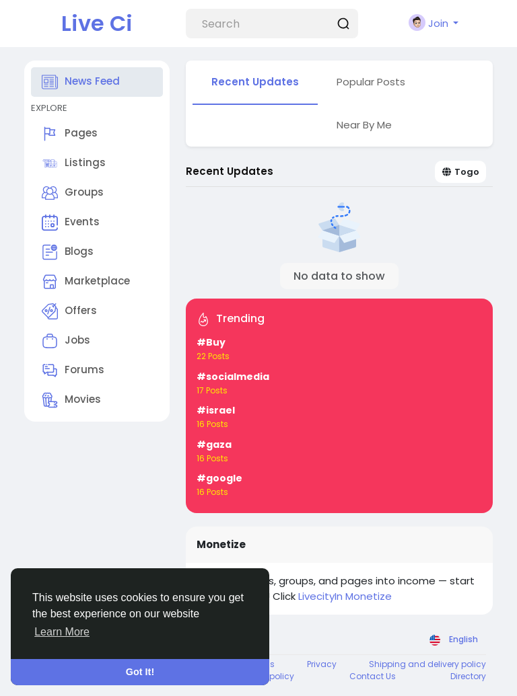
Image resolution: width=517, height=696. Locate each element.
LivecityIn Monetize (345, 596)
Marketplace (86, 282)
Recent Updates (255, 82)
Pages (70, 134)
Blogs (68, 252)
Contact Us (372, 676)
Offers (69, 311)
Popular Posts (371, 82)
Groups (73, 193)
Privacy (322, 664)
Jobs (66, 341)
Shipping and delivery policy (427, 664)
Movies (71, 400)
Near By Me (364, 125)
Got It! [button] (140, 671)
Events (71, 223)
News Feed (81, 82)
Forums (73, 370)
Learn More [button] (62, 631)
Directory (468, 676)
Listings (74, 163)
